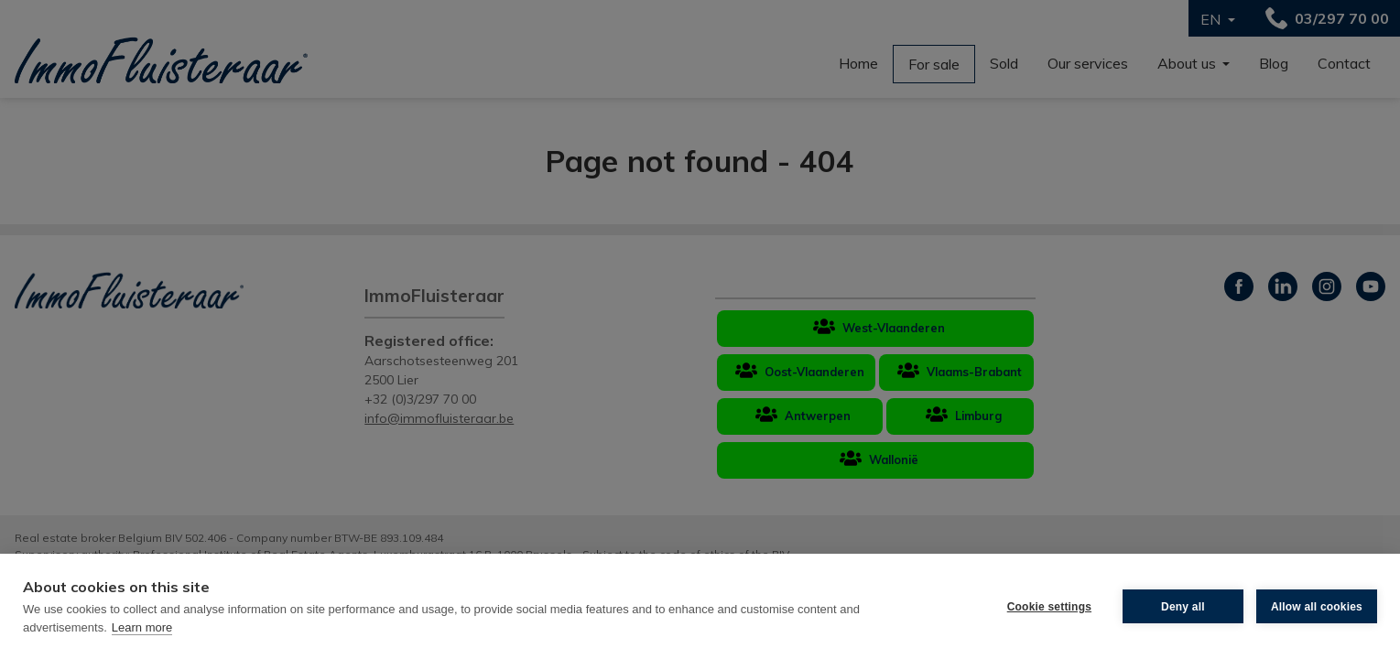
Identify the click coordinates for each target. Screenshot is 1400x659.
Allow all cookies (1316, 606)
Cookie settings (1049, 606)
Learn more (142, 627)
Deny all (1183, 606)
